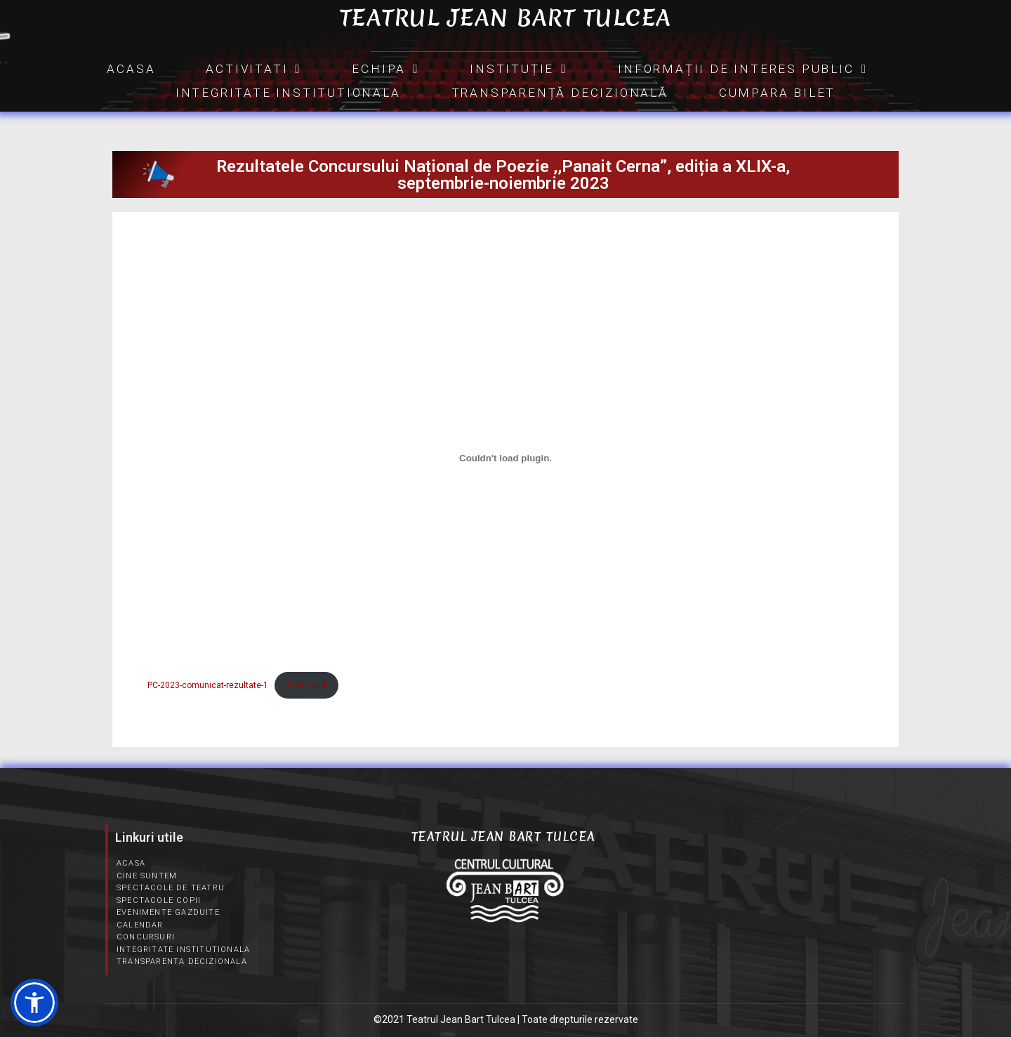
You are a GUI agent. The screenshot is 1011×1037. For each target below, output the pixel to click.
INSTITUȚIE (518, 69)
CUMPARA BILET (777, 93)
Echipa (385, 69)
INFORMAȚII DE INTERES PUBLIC (742, 69)
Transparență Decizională (559, 93)
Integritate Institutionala (288, 93)
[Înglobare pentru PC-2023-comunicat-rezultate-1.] (505, 457)
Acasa (131, 69)
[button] (34, 1002)
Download (306, 685)
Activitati (253, 69)
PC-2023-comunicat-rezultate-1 (207, 685)
